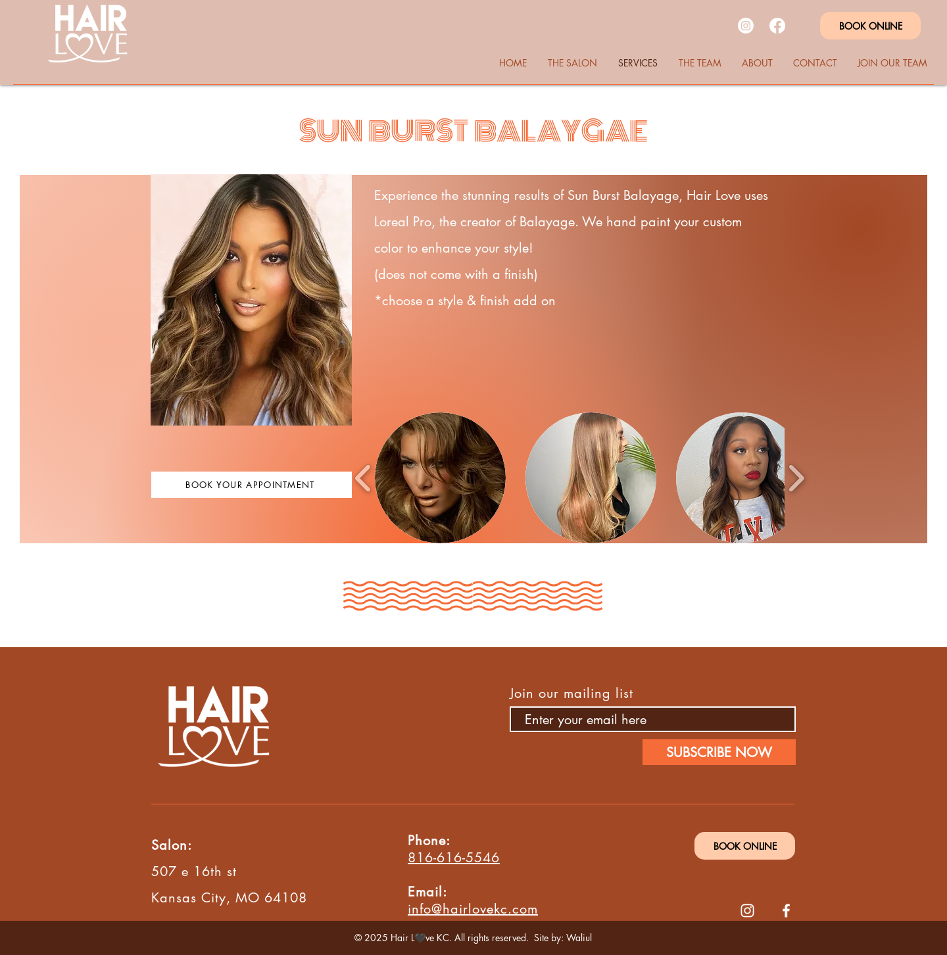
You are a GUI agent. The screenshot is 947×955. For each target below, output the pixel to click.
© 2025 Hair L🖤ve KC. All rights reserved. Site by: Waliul (473, 937)
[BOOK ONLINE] (870, 25)
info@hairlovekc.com (473, 909)
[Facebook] (777, 26)
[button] (440, 477)
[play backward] (363, 478)
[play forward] (796, 478)
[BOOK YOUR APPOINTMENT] (251, 485)
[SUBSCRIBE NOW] (719, 752)
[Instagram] (746, 26)
